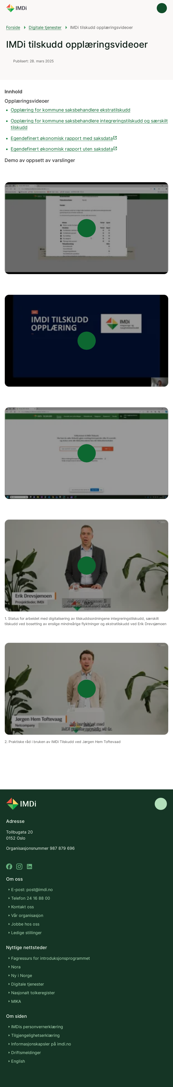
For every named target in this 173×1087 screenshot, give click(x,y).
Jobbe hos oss (25, 924)
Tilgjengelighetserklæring (35, 1035)
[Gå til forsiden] (16, 8)
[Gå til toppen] (161, 804)
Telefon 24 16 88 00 (30, 898)
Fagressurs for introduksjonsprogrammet (50, 958)
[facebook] (9, 866)
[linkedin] (29, 866)
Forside (13, 27)
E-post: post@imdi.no (32, 889)
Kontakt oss (22, 906)
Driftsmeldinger (26, 1052)
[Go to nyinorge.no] (21, 804)
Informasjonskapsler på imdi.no (41, 1043)
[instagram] (19, 866)
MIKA (16, 1001)
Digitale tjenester (45, 27)
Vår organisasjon (27, 915)
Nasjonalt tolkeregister (33, 992)
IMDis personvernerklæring (37, 1026)
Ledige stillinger (26, 932)
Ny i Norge (21, 975)
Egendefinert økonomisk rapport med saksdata (64, 138)
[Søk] (148, 8)
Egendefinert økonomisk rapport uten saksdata (64, 149)
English (18, 1061)
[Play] (86, 228)
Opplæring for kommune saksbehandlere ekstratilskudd (70, 110)
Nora (16, 966)
